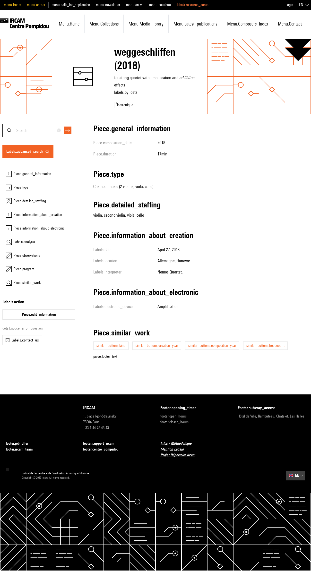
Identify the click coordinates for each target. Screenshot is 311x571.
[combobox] (38, 130)
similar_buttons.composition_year (212, 345)
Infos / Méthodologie (178, 443)
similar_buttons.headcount (265, 345)
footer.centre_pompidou (103, 449)
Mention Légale (175, 449)
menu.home (69, 23)
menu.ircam (12, 4)
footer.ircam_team (22, 449)
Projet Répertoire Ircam (180, 455)
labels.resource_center (193, 4)
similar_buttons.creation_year (157, 345)
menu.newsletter (108, 4)
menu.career (36, 4)
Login (289, 4)
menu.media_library (146, 23)
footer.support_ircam (101, 443)
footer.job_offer (20, 443)
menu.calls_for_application (71, 4)
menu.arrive (134, 4)
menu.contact (290, 23)
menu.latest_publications (195, 23)
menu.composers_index (247, 23)
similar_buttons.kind (110, 345)
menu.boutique (160, 4)
